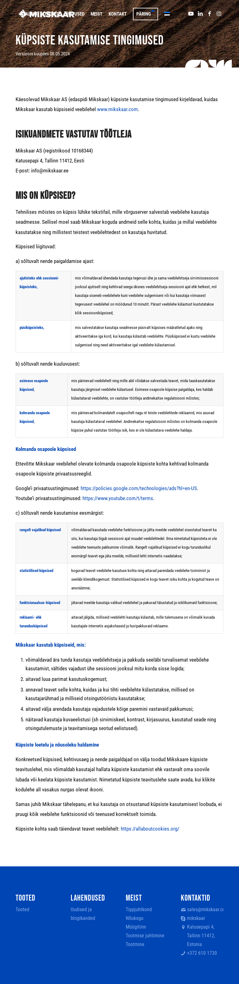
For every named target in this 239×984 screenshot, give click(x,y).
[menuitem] (29, 14)
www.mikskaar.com (117, 109)
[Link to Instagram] (218, 13)
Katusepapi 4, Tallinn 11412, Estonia (201, 935)
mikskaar (196, 918)
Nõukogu (134, 918)
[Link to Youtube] (190, 13)
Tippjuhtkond (139, 909)
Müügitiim (136, 927)
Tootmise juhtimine (145, 936)
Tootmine (135, 944)
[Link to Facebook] (209, 13)
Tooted (22, 909)
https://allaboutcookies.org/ (150, 829)
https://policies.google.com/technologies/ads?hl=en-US (139, 488)
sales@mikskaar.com (205, 909)
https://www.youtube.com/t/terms (117, 498)
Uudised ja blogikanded (83, 914)
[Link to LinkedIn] (200, 13)
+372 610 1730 (202, 953)
